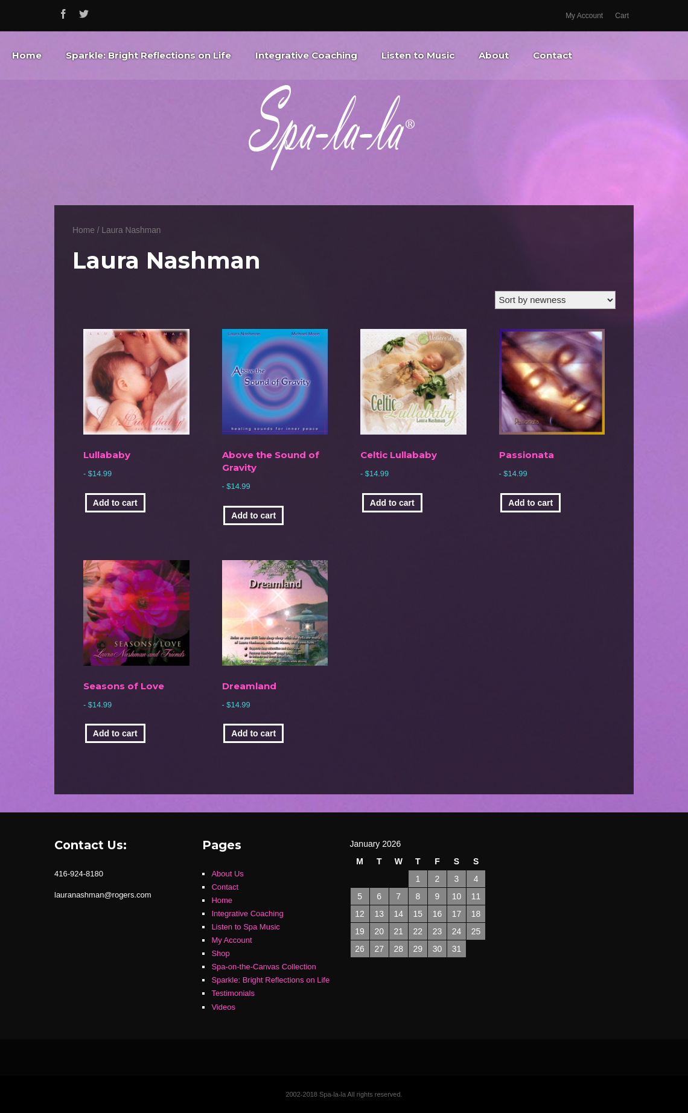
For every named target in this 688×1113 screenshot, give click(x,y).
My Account (584, 15)
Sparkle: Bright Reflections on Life (148, 55)
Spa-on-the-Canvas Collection (263, 966)
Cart (622, 15)
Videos (223, 1007)
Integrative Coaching (306, 55)
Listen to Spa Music (245, 926)
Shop (220, 953)
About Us (227, 873)
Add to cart (115, 503)
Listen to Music (417, 55)
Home (27, 55)
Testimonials (233, 993)
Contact (552, 55)
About (494, 55)
